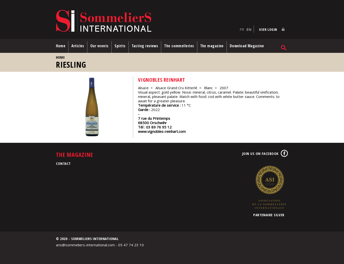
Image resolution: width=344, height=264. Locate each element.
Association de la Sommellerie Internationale (269, 187)
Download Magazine (247, 45)
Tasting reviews (145, 45)
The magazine (212, 45)
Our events (99, 45)
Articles (77, 45)
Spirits (120, 45)
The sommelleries (179, 45)
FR (242, 29)
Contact (63, 163)
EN (248, 29)
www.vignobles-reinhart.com (162, 131)
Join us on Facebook (260, 153)
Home (61, 45)
